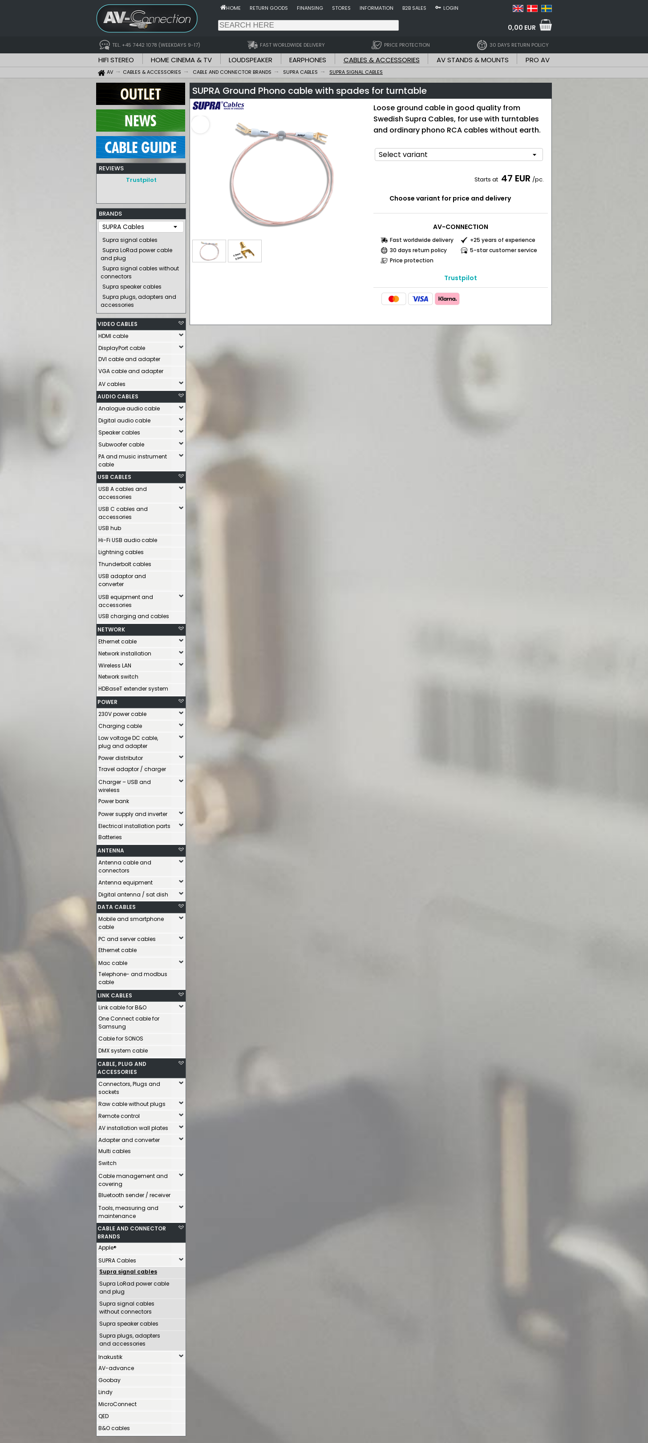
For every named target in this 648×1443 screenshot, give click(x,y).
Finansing (310, 8)
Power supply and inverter (132, 812)
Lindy (105, 1390)
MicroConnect (117, 1402)
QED (103, 1414)
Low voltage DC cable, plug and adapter (128, 740)
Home (233, 8)
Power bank (113, 799)
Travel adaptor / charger (132, 767)
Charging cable (120, 724)
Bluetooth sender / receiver (134, 1193)
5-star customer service (503, 250)
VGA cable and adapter (130, 369)
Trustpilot (141, 180)
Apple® (107, 1245)
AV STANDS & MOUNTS (473, 59)
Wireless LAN (114, 663)
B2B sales (414, 8)
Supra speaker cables (132, 284)
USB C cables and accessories (123, 511)
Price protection (411, 260)
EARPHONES (307, 59)
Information (376, 8)
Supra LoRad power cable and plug (136, 252)
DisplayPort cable (121, 346)
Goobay (109, 1378)
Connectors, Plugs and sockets (129, 1085)
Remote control (119, 1113)
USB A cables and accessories (122, 490)
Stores (341, 8)
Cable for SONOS (120, 1036)
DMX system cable (123, 1048)
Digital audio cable (124, 418)
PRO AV (538, 59)
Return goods (269, 8)
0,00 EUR (522, 27)
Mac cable (112, 961)
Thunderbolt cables (124, 562)
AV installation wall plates (133, 1125)
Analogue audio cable (129, 406)
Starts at (486, 179)
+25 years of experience (502, 240)
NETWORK (111, 627)
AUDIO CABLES (117, 394)
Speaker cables (119, 430)
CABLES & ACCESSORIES (382, 59)
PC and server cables (127, 937)
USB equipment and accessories (125, 599)
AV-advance (116, 1366)
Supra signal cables (130, 237)
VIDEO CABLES (117, 322)
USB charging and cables (133, 614)
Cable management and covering (133, 1178)
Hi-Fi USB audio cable (127, 538)
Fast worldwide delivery (422, 240)
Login (450, 8)
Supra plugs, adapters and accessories (138, 298)
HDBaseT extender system (133, 686)
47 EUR (516, 178)
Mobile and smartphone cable (131, 921)
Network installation (124, 651)
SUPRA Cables (117, 1258)
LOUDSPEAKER (250, 59)
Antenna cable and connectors (124, 864)
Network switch (118, 674)
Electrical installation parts (134, 824)
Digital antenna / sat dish (133, 892)
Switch (107, 1161)
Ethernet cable (117, 639)
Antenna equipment (125, 880)
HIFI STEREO (116, 59)
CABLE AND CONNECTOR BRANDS (131, 1230)
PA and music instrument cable (132, 458)
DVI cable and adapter (129, 357)
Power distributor (120, 756)
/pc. (538, 179)
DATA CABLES (116, 904)
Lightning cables (121, 550)
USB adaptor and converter (122, 578)
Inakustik (110, 1355)
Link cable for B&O (122, 1005)
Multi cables (114, 1149)
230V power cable (122, 711)
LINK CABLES (114, 993)
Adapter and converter (129, 1138)
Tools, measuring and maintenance (128, 1210)
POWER (107, 699)
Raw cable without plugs (132, 1101)
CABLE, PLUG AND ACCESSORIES (121, 1065)
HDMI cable (113, 334)
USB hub (109, 526)
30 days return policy (418, 250)
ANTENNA (110, 848)
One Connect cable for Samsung (128, 1020)
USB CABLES (114, 474)
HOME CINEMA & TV (181, 59)
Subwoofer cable (121, 442)
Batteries (110, 835)
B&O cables (114, 1426)
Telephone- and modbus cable (132, 976)
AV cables (112, 382)
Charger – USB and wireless (124, 784)
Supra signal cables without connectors (140, 270)
